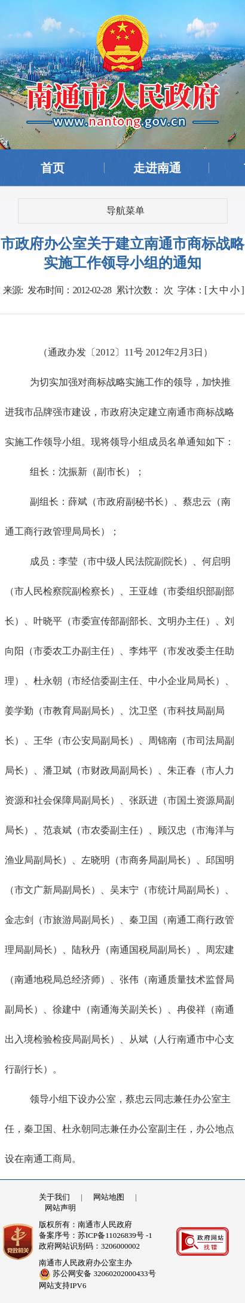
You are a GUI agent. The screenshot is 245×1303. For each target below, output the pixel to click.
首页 (53, 167)
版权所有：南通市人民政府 (85, 1224)
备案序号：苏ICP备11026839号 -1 (95, 1235)
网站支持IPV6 (62, 1285)
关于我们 (54, 1196)
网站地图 (108, 1196)
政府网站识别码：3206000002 (89, 1245)
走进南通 (157, 167)
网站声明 (60, 1207)
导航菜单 (125, 211)
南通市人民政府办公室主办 (85, 1262)
